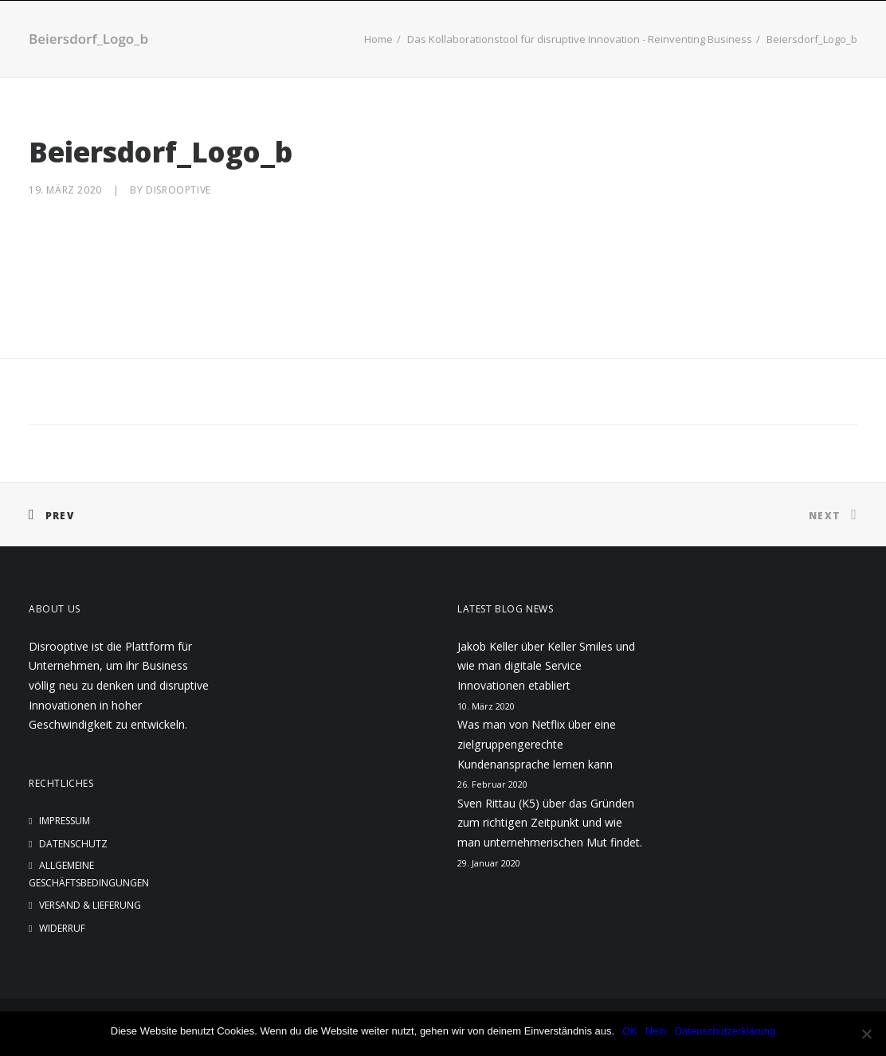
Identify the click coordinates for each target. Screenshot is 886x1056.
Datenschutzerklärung (725, 1031)
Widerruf (62, 928)
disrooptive (178, 190)
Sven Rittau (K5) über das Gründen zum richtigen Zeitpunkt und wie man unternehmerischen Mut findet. (549, 823)
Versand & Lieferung (90, 905)
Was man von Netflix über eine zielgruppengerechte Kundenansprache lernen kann (536, 744)
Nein (656, 1031)
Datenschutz (73, 844)
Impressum (64, 820)
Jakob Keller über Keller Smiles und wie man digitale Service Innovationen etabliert (546, 666)
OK (629, 1031)
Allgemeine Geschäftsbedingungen (89, 874)
